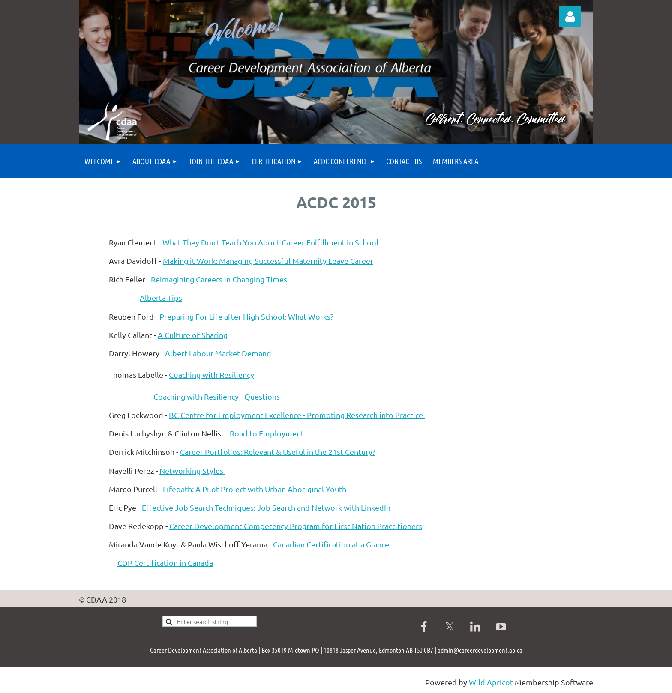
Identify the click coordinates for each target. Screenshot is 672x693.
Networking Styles (192, 470)
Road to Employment (267, 433)
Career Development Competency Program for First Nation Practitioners (295, 525)
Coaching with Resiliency (211, 374)
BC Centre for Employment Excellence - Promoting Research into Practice (297, 414)
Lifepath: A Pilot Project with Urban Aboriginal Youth (254, 488)
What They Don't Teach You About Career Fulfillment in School (270, 242)
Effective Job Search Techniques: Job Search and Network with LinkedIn (266, 507)
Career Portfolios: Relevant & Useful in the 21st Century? (277, 451)
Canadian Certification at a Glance (331, 544)
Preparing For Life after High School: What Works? (246, 316)
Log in (570, 16)
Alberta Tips (161, 297)
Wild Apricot (491, 682)
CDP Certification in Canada (165, 562)
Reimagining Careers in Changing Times (219, 279)
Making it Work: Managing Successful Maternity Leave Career (268, 260)
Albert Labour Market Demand (218, 353)
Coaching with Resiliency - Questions (216, 396)
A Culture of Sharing (193, 334)
